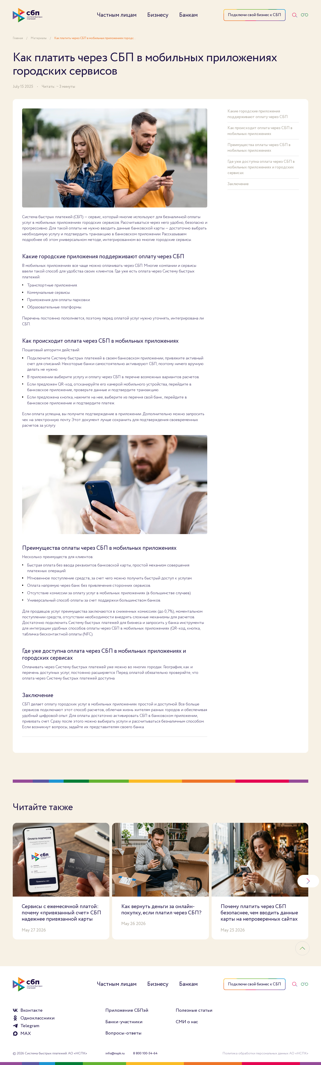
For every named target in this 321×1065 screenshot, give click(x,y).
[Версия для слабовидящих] (304, 15)
